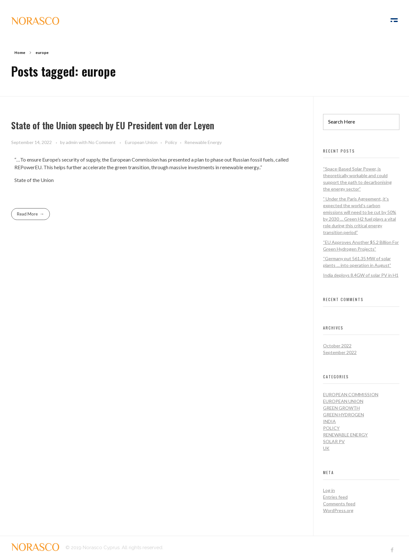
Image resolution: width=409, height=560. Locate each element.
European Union (141, 142)
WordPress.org (338, 510)
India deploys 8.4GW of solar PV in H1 (360, 275)
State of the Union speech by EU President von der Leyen (112, 125)
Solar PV (334, 441)
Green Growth (341, 408)
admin (72, 142)
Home (19, 52)
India (329, 421)
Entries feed (335, 497)
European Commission (350, 394)
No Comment (102, 142)
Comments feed (339, 503)
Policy (171, 142)
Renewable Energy (203, 142)
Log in (329, 490)
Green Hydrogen (343, 414)
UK (326, 448)
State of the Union (34, 180)
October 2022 (337, 345)
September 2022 (340, 352)
